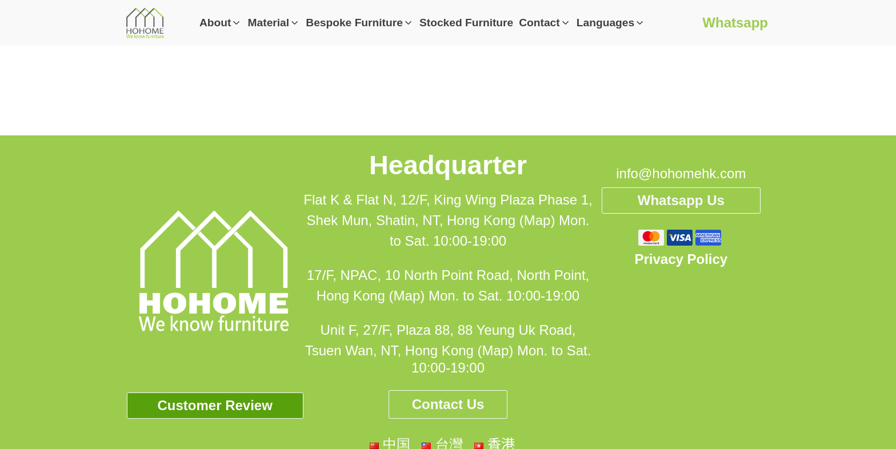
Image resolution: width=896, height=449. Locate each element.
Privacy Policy (680, 259)
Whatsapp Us (681, 200)
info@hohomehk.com (681, 173)
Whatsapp (735, 22)
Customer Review (214, 405)
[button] (221, 23)
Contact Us (448, 404)
